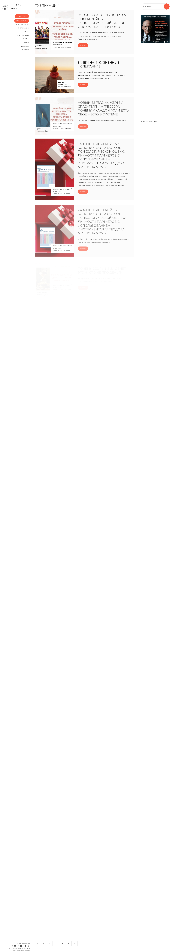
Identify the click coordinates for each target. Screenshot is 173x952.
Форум (26, 39)
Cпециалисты (22, 24)
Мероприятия (23, 35)
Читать (83, 45)
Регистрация (22, 16)
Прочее (61, 82)
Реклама (25, 46)
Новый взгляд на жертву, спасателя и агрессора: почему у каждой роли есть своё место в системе (103, 111)
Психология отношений (62, 42)
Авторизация (21, 20)
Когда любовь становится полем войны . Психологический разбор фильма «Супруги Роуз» (102, 21)
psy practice (14, 6)
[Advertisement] (155, 80)
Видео (26, 31)
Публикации (23, 28)
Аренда (26, 42)
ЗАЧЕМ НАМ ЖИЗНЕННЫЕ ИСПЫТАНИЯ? (98, 65)
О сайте (25, 50)
